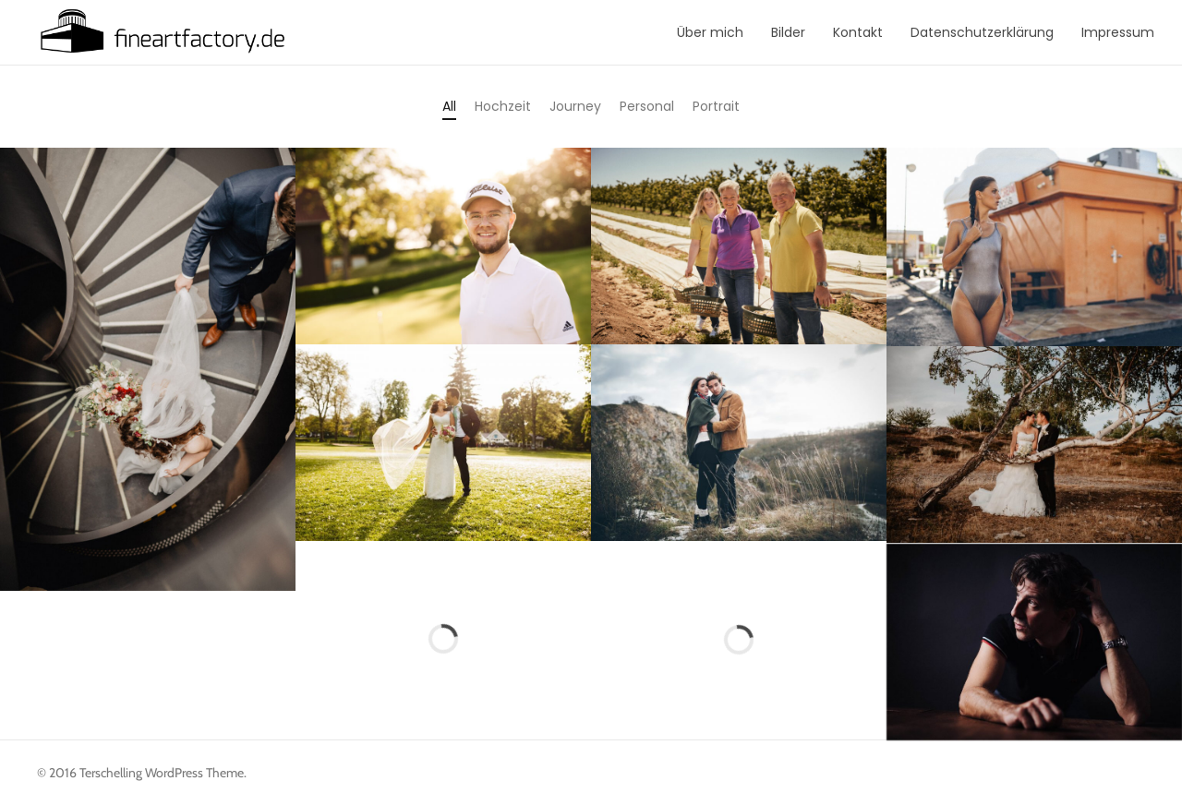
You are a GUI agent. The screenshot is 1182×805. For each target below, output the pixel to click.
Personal (647, 106)
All (449, 106)
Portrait (716, 106)
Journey (575, 106)
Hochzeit (503, 106)
